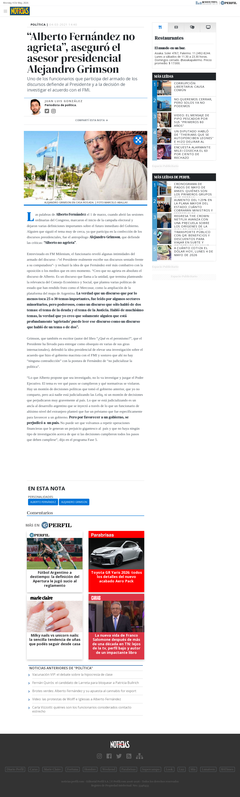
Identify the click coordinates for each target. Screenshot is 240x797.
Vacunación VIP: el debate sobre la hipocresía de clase (72, 674)
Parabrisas (128, 769)
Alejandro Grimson (74, 502)
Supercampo (151, 769)
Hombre (90, 769)
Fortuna (72, 769)
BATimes (227, 769)
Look (169, 769)
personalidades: (40, 497)
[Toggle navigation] (6, 10)
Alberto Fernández (43, 502)
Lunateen (208, 769)
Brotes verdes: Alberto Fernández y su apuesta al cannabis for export (84, 691)
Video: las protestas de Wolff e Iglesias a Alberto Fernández (76, 699)
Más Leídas (163, 76)
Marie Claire (52, 769)
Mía (193, 769)
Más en (48, 525)
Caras (34, 769)
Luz (181, 769)
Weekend (108, 769)
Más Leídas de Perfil (172, 177)
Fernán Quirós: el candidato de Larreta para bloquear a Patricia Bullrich (85, 682)
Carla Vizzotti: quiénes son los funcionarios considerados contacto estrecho (81, 709)
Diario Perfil (15, 769)
